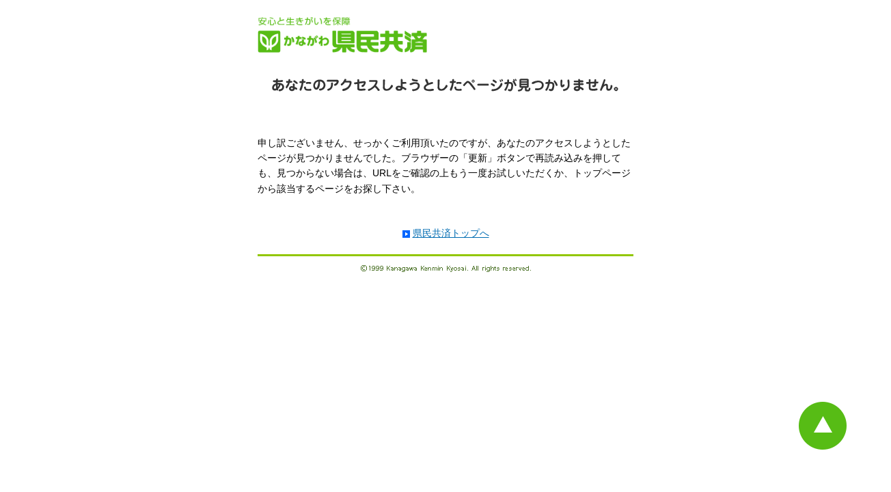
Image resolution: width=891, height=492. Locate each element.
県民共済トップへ (451, 233)
